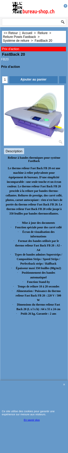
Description (14, 151)
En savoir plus (32, 420)
